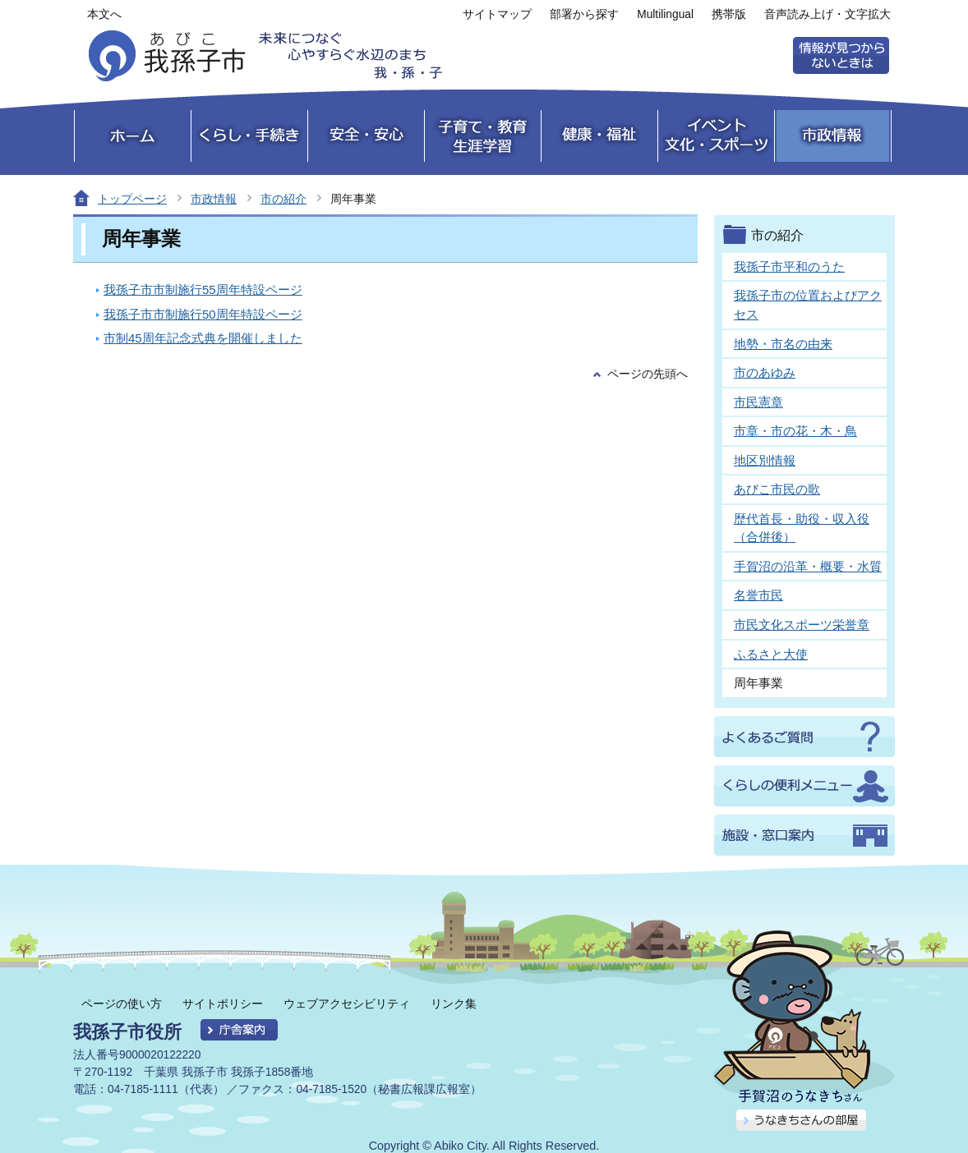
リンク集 (454, 1003)
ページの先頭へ (647, 374)
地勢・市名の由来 (783, 344)
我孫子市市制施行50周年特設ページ (203, 314)
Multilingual (665, 14)
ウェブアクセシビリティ (346, 1003)
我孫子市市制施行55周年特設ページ (203, 289)
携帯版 (729, 14)
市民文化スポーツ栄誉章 (801, 625)
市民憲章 (758, 402)
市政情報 (214, 198)
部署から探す (584, 14)
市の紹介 (283, 198)
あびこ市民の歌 (777, 489)
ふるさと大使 (771, 654)
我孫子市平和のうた (789, 266)
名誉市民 (758, 595)
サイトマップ (497, 14)
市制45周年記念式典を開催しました (203, 338)
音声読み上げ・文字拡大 (827, 14)
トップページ (132, 198)
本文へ (104, 14)
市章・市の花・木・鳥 (795, 431)
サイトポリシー (222, 1003)
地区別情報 (764, 460)
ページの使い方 (121, 1003)
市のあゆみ (764, 372)
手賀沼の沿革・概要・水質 (808, 566)
